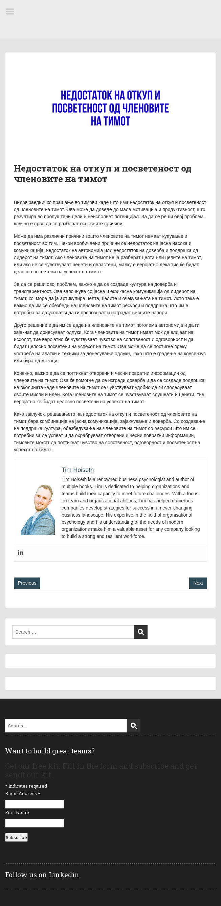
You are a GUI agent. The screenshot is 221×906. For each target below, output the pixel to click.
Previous (27, 583)
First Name (17, 812)
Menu (12, 11)
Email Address (22, 793)
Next (198, 583)
